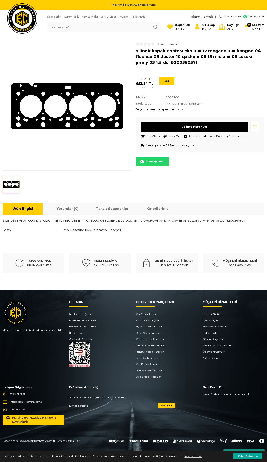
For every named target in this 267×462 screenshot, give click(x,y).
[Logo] (22, 18)
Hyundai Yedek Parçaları (150, 326)
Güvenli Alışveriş (213, 339)
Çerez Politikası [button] (193, 456)
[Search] (98, 27)
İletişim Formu (78, 332)
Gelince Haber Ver (194, 127)
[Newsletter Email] (122, 407)
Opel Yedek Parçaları (148, 364)
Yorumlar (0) (68, 209)
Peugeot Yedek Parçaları (150, 370)
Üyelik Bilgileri (211, 320)
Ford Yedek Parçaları (148, 357)
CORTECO (173, 97)
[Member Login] (197, 27)
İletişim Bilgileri (212, 314)
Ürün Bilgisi (22, 209)
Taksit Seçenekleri (113, 209)
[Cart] (252, 27)
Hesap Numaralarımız (82, 326)
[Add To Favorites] (254, 127)
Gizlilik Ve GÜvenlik (80, 339)
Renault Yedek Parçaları (150, 351)
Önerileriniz (158, 209)
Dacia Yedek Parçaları (149, 376)
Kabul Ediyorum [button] (248, 456)
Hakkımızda (210, 332)
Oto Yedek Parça (146, 314)
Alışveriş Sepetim (213, 357)
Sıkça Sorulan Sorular (215, 326)
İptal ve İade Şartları (81, 314)
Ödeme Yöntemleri (214, 351)
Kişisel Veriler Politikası (82, 320)
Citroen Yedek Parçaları (150, 339)
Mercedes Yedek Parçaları (151, 345)
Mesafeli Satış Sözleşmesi (217, 345)
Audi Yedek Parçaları (148, 320)
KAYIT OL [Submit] (166, 405)
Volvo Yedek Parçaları (148, 332)
